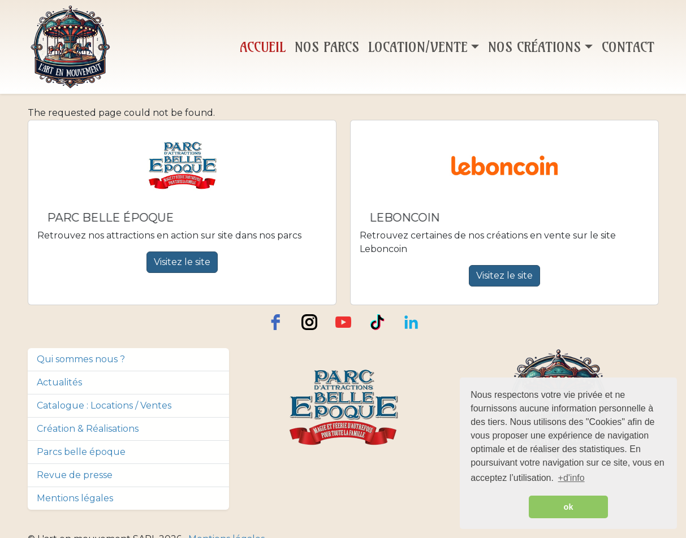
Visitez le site (182, 262)
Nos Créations (534, 46)
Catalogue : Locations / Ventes (104, 405)
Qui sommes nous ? (81, 359)
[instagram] (309, 322)
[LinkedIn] (411, 322)
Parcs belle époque (81, 451)
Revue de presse (75, 475)
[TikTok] (377, 322)
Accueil (263, 46)
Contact (628, 46)
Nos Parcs (327, 46)
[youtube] (343, 322)
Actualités (59, 382)
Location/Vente (418, 46)
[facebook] (275, 322)
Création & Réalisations (88, 428)
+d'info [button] (571, 478)
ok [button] (568, 506)
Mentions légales (75, 498)
